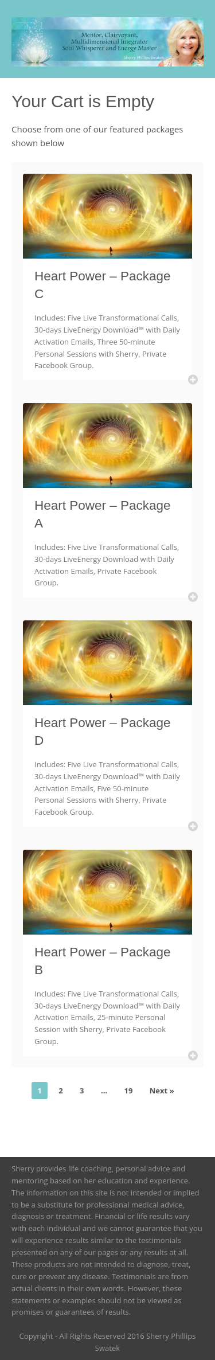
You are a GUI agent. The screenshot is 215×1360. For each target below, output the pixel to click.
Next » (162, 1090)
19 (128, 1090)
